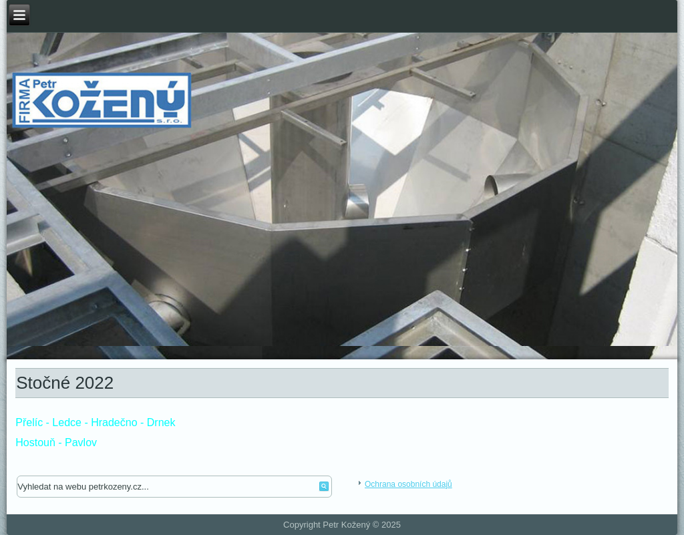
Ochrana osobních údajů (408, 484)
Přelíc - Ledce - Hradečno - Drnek (95, 422)
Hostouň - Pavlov (56, 442)
